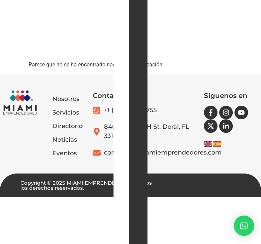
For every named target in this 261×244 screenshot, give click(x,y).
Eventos (64, 153)
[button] (136, 48)
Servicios (65, 112)
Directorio (67, 126)
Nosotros (66, 99)
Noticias (64, 139)
